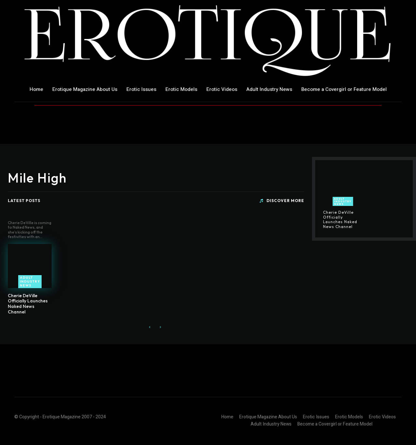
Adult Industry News (30, 281)
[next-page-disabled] (160, 327)
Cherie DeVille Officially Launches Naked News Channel (28, 304)
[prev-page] (150, 327)
